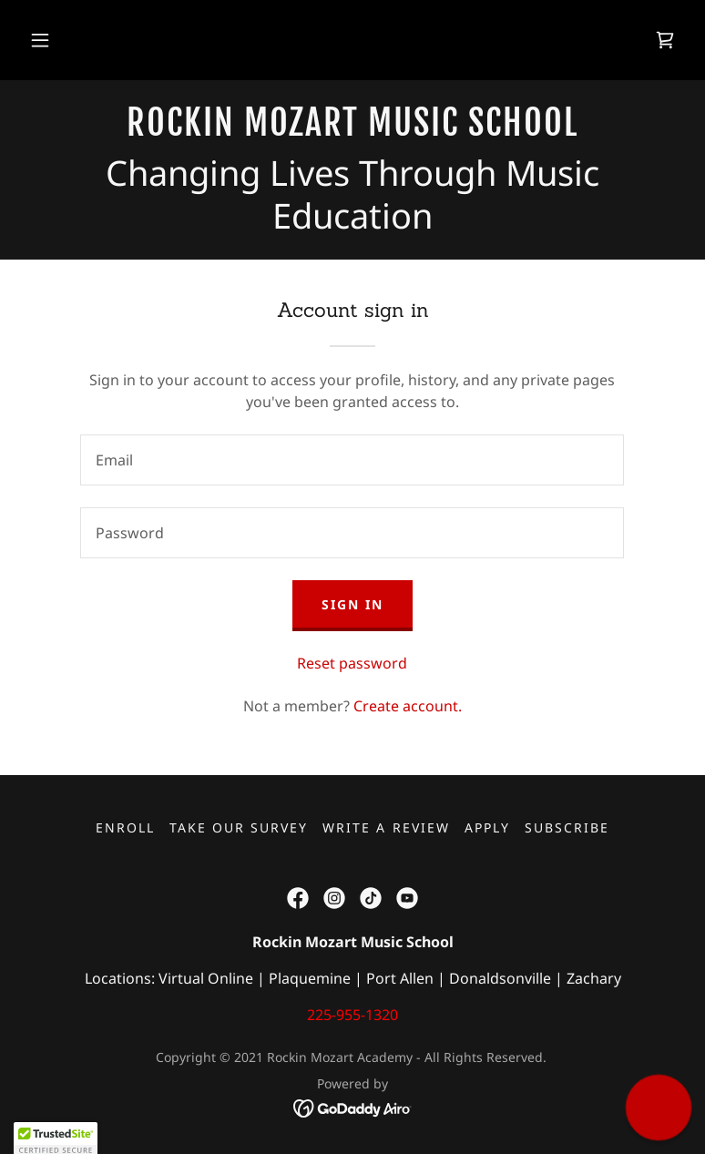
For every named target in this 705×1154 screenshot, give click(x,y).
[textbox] (352, 459)
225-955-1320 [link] (352, 1015)
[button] (40, 40)
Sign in (352, 604)
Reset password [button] (352, 663)
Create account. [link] (407, 706)
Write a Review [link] (385, 827)
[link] (665, 40)
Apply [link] (487, 827)
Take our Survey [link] (238, 827)
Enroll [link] (125, 827)
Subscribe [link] (567, 827)
